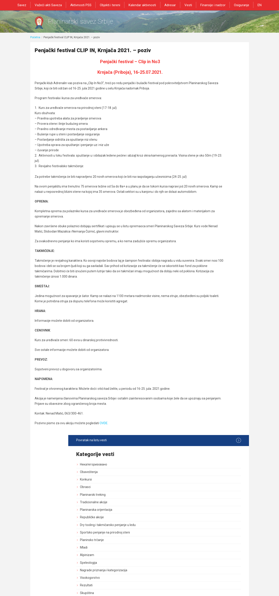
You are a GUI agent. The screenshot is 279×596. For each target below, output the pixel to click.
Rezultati (194, 200)
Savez (27, 5)
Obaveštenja (197, 83)
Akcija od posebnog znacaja (207, 396)
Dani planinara (198, 268)
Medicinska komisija (202, 374)
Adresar (169, 5)
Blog (191, 366)
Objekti (193, 283)
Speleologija (196, 177)
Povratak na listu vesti (213, 51)
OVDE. (104, 465)
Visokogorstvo (198, 192)
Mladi (192, 162)
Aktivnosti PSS (83, 5)
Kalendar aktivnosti (143, 5)
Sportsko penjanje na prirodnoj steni (213, 147)
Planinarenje (197, 253)
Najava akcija (197, 359)
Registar (194, 328)
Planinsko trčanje (200, 155)
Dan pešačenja (198, 260)
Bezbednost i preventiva (205, 276)
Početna (35, 41)
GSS (191, 238)
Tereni (192, 291)
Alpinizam (195, 170)
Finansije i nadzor (210, 5)
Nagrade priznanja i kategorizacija (212, 185)
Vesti (186, 5)
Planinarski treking (201, 106)
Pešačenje (195, 245)
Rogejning (195, 381)
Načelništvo (196, 223)
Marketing (195, 313)
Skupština (195, 208)
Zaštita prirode (198, 298)
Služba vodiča (198, 230)
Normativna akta (200, 344)
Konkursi (194, 90)
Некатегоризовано (202, 75)
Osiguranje (237, 5)
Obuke (192, 306)
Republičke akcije (200, 128)
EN (254, 5)
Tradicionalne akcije (202, 113)
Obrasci (193, 98)
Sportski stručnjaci (201, 351)
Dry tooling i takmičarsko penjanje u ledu (212, 138)
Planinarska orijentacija (204, 121)
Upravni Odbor (198, 215)
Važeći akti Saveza (52, 5)
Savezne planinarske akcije (207, 389)
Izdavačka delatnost (202, 321)
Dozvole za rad (198, 336)
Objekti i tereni (112, 5)
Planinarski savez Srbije (98, 23)
